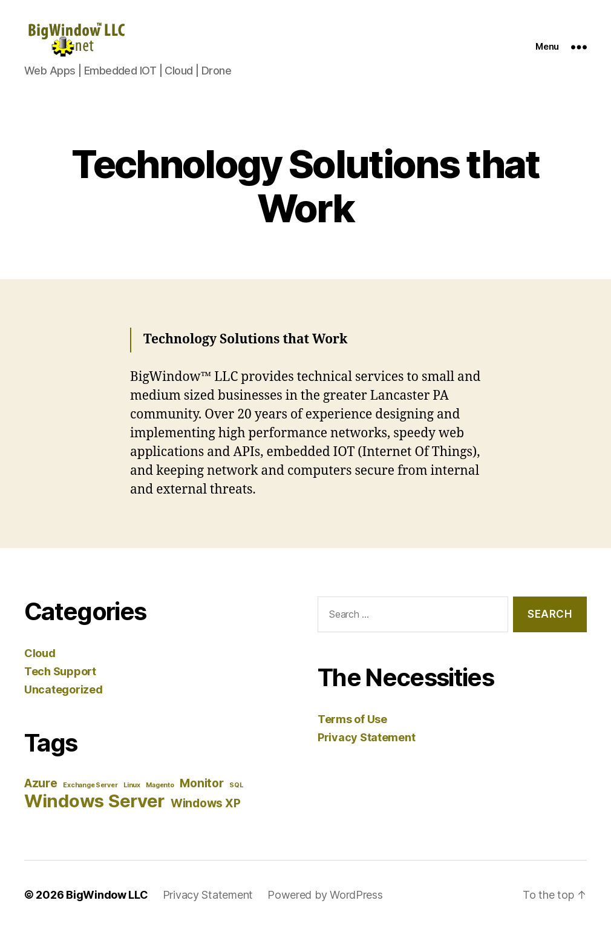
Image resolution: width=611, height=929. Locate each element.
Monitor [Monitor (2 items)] (201, 783)
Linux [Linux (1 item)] (131, 785)
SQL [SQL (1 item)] (236, 785)
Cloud (40, 653)
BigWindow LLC (107, 894)
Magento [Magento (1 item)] (160, 785)
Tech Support (60, 671)
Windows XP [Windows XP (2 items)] (205, 803)
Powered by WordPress (325, 894)
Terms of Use (352, 719)
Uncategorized (63, 689)
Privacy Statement (366, 737)
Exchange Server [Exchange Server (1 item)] (90, 785)
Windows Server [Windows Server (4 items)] (94, 801)
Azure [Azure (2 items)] (40, 783)
